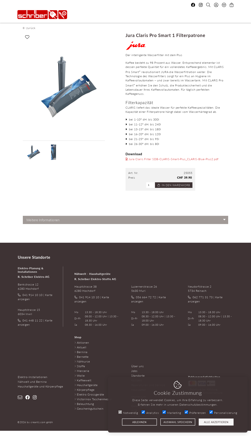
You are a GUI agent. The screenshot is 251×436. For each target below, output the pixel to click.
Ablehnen (139, 422)
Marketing (171, 412)
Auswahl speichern (177, 422)
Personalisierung (223, 412)
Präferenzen (195, 412)
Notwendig (128, 412)
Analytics (150, 412)
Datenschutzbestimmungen (198, 404)
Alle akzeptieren (216, 422)
